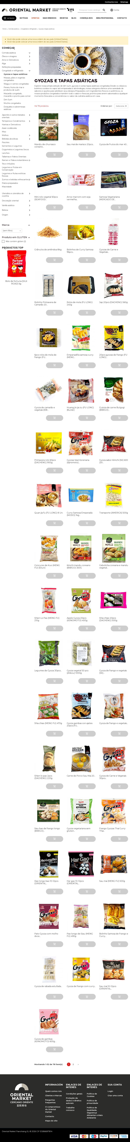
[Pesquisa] (92, 10)
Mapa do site (51, 1121)
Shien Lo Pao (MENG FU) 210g (46, 619)
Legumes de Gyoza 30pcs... (48, 670)
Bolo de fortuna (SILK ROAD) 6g (16, 282)
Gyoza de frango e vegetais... (113, 723)
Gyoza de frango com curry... (81, 986)
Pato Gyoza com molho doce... (46, 935)
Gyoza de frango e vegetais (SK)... (113, 671)
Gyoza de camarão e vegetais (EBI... (44, 408)
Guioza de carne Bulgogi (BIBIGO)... (112, 408)
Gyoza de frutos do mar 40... (113, 144)
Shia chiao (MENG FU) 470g (48, 723)
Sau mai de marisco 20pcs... (80, 144)
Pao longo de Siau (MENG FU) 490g (80, 935)
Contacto (49, 1116)
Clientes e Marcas (53, 1095)
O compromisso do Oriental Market (52, 1109)
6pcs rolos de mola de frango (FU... (45, 356)
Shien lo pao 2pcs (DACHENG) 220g (43, 777)
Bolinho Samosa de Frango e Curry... (113, 935)
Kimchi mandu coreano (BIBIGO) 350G (78, 566)
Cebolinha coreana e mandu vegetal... (113, 566)
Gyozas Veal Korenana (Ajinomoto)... (78, 461)
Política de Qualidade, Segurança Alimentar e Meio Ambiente (95, 1112)
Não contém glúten (16, 241)
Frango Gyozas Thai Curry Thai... (112, 829)
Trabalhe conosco (70, 1108)
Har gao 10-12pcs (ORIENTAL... (75, 882)
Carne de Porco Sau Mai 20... (81, 776)
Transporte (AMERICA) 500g (113, 513)
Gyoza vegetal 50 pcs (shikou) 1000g (77, 671)
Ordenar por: (106, 106)
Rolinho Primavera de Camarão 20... (45, 303)
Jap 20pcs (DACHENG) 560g (113, 302)
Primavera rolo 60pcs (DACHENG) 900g (45, 461)
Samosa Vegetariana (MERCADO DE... (109, 198)
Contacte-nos (111, 2)
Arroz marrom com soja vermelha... (78, 198)
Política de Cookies (92, 1095)
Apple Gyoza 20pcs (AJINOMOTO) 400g (77, 619)
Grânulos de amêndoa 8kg (48, 249)
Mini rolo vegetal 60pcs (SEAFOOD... (46, 198)
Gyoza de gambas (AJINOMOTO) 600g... (45, 1040)
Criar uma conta (115, 1095)
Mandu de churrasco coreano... (45, 145)
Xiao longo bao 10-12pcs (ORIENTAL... (46, 882)
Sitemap (124, 2)
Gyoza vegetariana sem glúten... (78, 829)
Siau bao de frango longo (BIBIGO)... (47, 829)
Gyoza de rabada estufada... (48, 986)
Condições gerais (74, 1094)
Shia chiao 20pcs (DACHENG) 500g (108, 619)
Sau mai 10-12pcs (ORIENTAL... (107, 987)
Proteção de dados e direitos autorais (73, 1100)
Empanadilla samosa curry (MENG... (80, 356)
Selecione (120, 106)
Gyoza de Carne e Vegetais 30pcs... (112, 777)
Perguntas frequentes (50, 1101)
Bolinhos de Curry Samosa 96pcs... (80, 250)
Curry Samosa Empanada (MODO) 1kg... (79, 514)
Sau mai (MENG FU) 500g (112, 881)
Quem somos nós (53, 1091)
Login (110, 1091)
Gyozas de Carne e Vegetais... (108, 250)
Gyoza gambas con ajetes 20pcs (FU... (79, 724)
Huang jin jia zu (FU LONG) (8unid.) (80, 408)
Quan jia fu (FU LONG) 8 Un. (48, 513)
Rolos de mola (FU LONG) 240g (80, 303)
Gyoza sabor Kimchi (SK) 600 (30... (113, 461)
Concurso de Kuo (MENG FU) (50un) (47, 566)
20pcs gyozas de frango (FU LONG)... (113, 356)
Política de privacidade (92, 1101)
